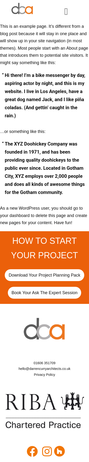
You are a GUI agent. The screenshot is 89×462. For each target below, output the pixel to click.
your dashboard (15, 215)
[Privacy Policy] (44, 374)
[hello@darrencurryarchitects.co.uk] (44, 369)
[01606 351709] (44, 363)
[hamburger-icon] (66, 11)
